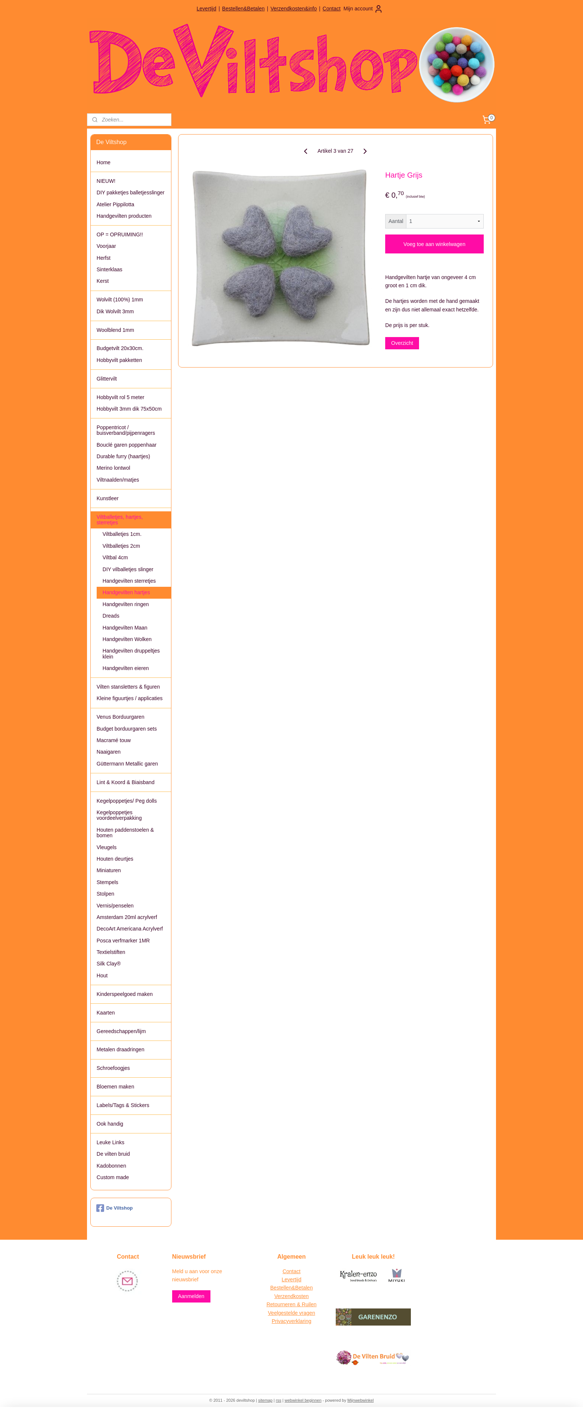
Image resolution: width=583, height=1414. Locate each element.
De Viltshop (114, 1208)
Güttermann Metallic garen (127, 764)
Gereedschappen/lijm (121, 1031)
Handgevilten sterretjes (129, 581)
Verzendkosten (291, 1296)
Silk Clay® (109, 964)
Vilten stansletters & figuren (128, 687)
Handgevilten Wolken (127, 639)
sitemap (265, 1400)
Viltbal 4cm (115, 557)
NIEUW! (106, 181)
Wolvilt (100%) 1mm (120, 299)
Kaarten (106, 1013)
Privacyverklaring (292, 1321)
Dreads (111, 616)
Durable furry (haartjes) (123, 456)
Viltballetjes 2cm (121, 546)
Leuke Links (111, 1142)
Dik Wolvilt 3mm (115, 311)
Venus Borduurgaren (120, 717)
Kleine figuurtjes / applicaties (129, 698)
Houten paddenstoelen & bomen (125, 832)
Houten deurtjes (115, 859)
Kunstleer (108, 498)
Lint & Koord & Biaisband (126, 782)
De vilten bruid (113, 1154)
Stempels (107, 882)
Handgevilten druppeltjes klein (131, 653)
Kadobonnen (111, 1166)
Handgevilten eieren (126, 668)
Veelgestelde (283, 1313)
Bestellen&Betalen (243, 9)
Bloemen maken (115, 1087)
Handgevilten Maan (125, 628)
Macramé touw (114, 740)
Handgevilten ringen (126, 604)
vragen (306, 1313)
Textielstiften (111, 952)
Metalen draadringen (120, 1049)
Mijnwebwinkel (360, 1400)
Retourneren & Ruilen (292, 1304)
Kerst (103, 281)
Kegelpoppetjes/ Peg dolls (127, 801)
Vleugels (107, 847)
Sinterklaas (109, 269)
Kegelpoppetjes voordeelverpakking (119, 815)
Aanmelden (191, 1296)
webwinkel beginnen (302, 1400)
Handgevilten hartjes (126, 592)
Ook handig (110, 1124)
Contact (332, 9)
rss (278, 1400)
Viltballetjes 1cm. (122, 534)
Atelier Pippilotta (115, 204)
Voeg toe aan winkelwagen (434, 244)
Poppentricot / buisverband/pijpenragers (126, 430)
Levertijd (206, 9)
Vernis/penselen (115, 906)
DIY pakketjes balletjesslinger (131, 192)
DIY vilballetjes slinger (128, 569)
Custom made (113, 1177)
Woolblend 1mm (115, 330)
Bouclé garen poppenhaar (127, 445)
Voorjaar (106, 246)
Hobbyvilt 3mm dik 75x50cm (129, 409)
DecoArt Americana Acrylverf (130, 929)
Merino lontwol (113, 468)
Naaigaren (109, 752)
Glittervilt (107, 379)
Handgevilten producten (124, 216)
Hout (102, 975)
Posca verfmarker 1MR (123, 941)
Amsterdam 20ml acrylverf (127, 917)
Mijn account (363, 8)
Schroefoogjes (113, 1068)
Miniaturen (109, 870)
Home (103, 162)
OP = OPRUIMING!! (120, 234)
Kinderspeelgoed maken (125, 994)
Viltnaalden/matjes (118, 480)
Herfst (103, 258)
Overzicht (402, 343)
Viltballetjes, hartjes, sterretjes (120, 519)
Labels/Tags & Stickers (123, 1105)
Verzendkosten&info (293, 9)
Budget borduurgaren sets (127, 729)
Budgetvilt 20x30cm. (120, 348)
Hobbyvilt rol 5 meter (120, 397)
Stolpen (105, 894)
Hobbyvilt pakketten (119, 360)
